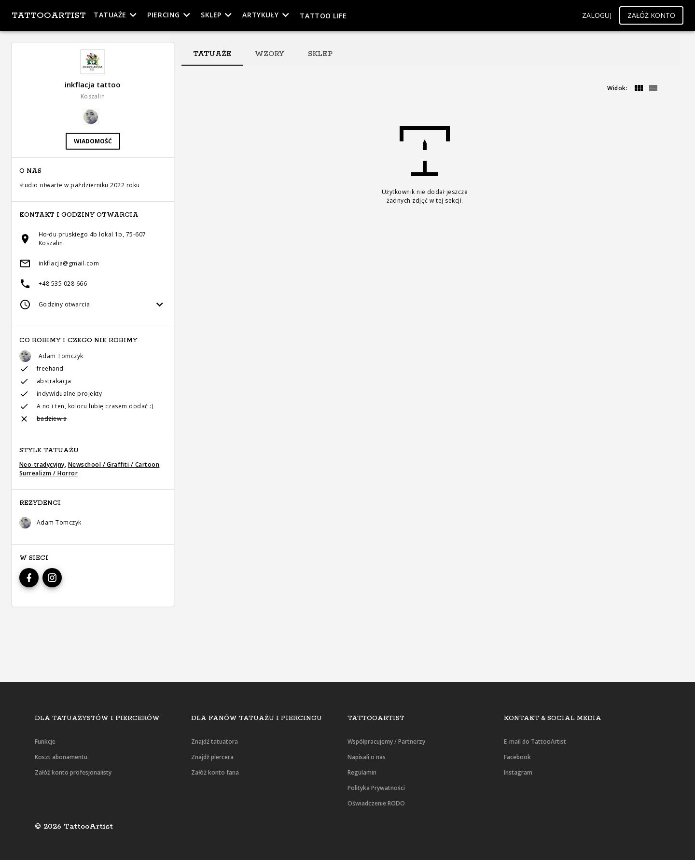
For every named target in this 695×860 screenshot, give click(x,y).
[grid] (638, 88)
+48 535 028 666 (63, 283)
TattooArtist (49, 15)
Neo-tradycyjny (42, 464)
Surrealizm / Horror (48, 473)
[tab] (212, 54)
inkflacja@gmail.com (69, 263)
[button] (596, 16)
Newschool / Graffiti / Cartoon (113, 464)
